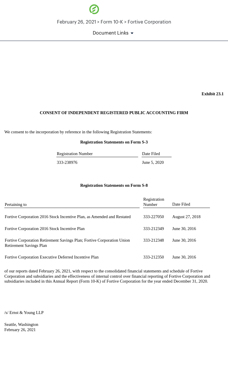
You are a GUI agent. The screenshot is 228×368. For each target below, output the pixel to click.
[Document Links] (114, 33)
